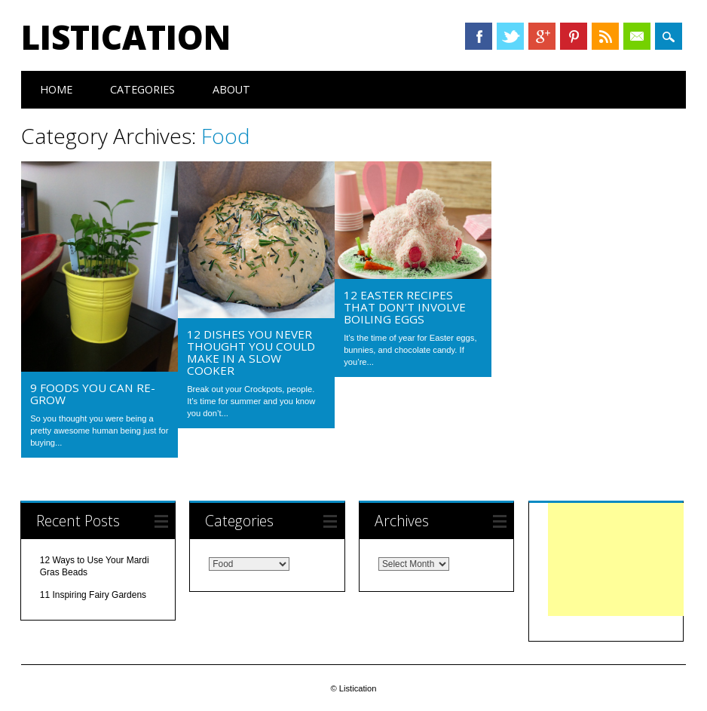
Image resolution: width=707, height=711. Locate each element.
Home (56, 89)
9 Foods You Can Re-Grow (92, 393)
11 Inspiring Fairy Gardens (93, 595)
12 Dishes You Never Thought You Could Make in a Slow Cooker (251, 352)
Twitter (510, 36)
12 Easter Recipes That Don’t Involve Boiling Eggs (405, 306)
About (231, 89)
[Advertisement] (616, 559)
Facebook (478, 36)
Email (636, 36)
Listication (126, 37)
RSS (605, 36)
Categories (142, 89)
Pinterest (573, 36)
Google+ (542, 36)
